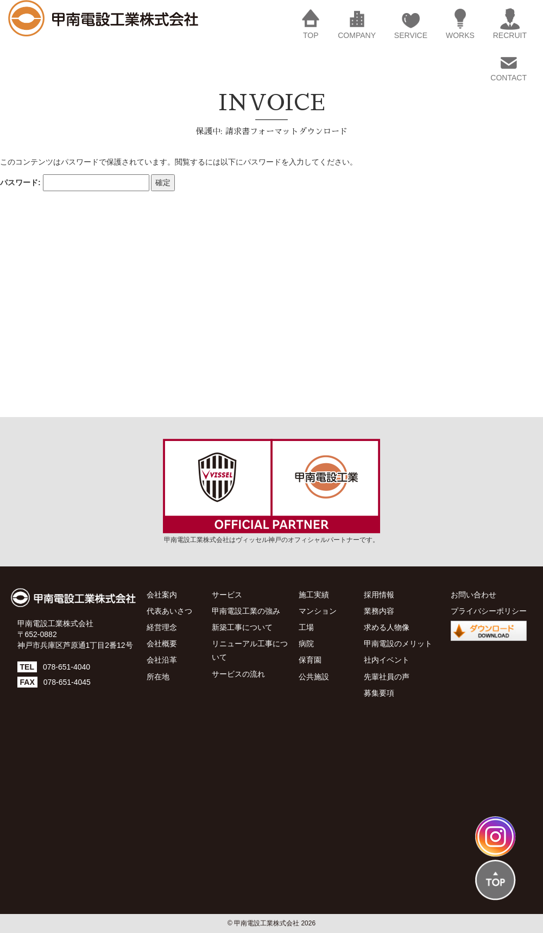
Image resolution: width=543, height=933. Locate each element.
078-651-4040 (66, 667)
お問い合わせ (473, 594)
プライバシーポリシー (489, 611)
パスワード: (74, 182)
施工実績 (314, 594)
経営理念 (162, 627)
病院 (306, 643)
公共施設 (314, 676)
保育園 (310, 659)
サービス (227, 594)
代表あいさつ (169, 611)
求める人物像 (386, 627)
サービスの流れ (238, 674)
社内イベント (386, 659)
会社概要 (162, 643)
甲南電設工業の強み (246, 611)
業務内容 (379, 611)
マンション (318, 611)
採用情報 (379, 594)
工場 (306, 627)
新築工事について (242, 627)
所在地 (158, 676)
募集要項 (379, 693)
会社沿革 (162, 659)
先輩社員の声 (386, 676)
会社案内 (162, 594)
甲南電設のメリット (398, 643)
